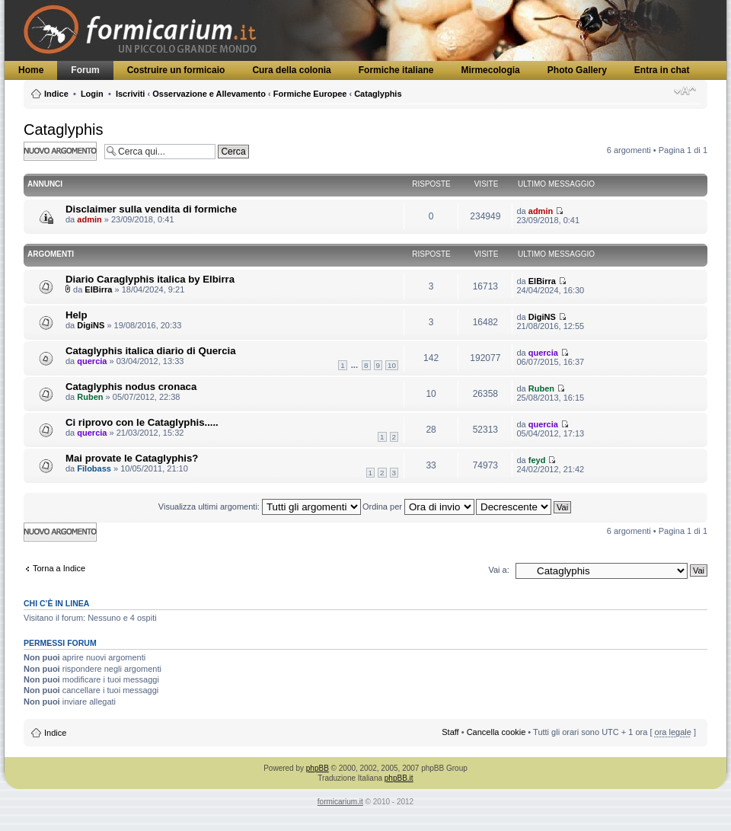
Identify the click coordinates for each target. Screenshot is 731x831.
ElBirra (98, 289)
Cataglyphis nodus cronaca (130, 386)
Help (76, 315)
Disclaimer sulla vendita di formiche (151, 209)
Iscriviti (130, 93)
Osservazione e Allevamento (209, 93)
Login (92, 93)
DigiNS (90, 325)
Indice (56, 93)
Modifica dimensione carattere (685, 90)
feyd (537, 460)
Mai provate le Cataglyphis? (131, 458)
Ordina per (418, 506)
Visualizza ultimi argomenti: (259, 506)
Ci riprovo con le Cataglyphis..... (142, 422)
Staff (450, 732)
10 (392, 365)
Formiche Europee (310, 93)
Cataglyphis (377, 93)
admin (89, 219)
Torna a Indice (59, 568)
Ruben (90, 396)
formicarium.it (340, 801)
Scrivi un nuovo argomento (60, 151)
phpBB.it (399, 778)
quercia (92, 361)
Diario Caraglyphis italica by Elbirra (150, 279)
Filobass (94, 468)
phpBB (317, 768)
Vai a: (498, 569)
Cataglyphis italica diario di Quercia (150, 350)
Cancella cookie (496, 732)
